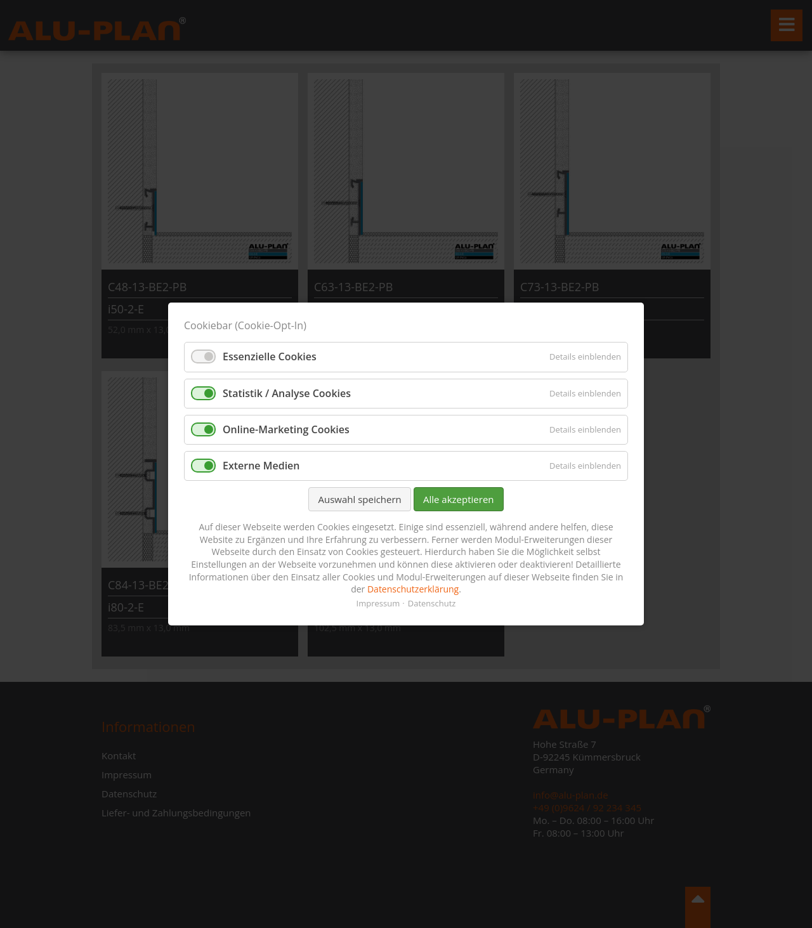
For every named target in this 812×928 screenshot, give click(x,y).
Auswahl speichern (359, 499)
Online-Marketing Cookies (286, 429)
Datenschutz (432, 603)
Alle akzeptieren (458, 499)
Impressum (378, 603)
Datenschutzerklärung (413, 589)
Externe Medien (261, 466)
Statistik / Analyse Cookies (287, 393)
